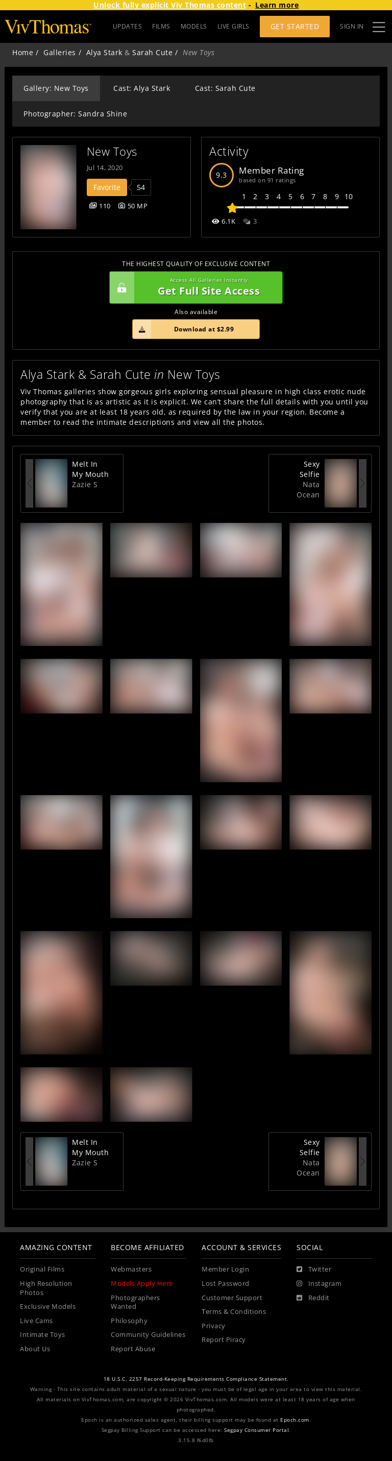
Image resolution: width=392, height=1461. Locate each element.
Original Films (42, 1269)
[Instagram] (319, 1283)
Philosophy (129, 1320)
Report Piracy (224, 1339)
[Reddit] (313, 1298)
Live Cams (36, 1320)
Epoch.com (294, 1420)
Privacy (214, 1326)
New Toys (112, 151)
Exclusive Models (48, 1306)
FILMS (161, 26)
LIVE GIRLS (233, 26)
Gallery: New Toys (56, 88)
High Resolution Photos (46, 1288)
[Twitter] (314, 1269)
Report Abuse (133, 1349)
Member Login (225, 1269)
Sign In (352, 26)
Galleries (59, 52)
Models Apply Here (142, 1283)
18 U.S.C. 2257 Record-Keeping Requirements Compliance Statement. (196, 1379)
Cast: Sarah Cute (225, 88)
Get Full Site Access (193, 287)
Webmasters (131, 1269)
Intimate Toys (42, 1334)
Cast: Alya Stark (141, 88)
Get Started (295, 26)
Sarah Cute (152, 52)
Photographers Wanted (135, 1302)
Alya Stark (104, 52)
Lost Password (226, 1283)
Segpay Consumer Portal (256, 1430)
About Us (35, 1349)
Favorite (106, 187)
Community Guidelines (148, 1334)
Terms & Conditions (234, 1311)
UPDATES (127, 26)
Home (22, 52)
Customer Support (232, 1298)
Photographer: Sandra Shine (75, 113)
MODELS (194, 26)
